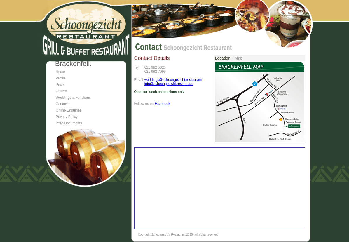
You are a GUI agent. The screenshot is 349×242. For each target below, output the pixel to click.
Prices (60, 85)
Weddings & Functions (73, 97)
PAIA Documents (69, 123)
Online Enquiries (68, 110)
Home (60, 72)
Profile (61, 78)
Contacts (62, 104)
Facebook (162, 104)
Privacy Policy (67, 117)
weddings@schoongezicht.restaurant (173, 80)
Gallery (61, 91)
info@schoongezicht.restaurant (168, 84)
